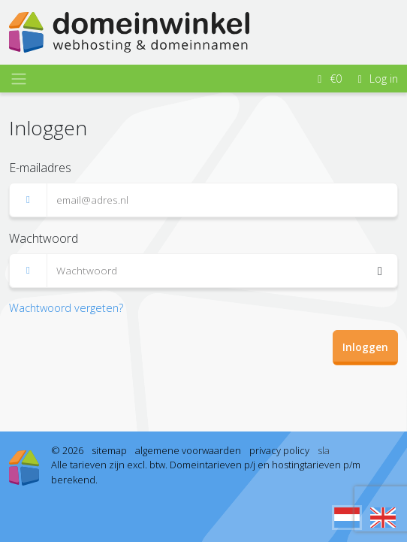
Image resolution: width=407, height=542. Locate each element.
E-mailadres (40, 167)
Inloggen (365, 347)
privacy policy (279, 450)
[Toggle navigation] (19, 79)
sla (324, 450)
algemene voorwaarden (188, 450)
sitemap (109, 450)
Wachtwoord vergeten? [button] (66, 308)
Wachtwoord (43, 238)
